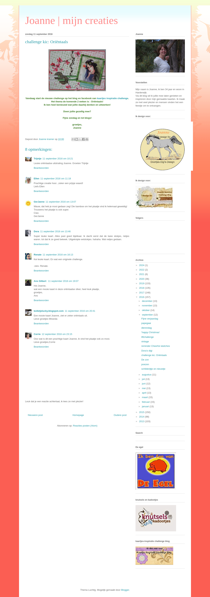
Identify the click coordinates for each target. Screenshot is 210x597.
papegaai (146, 323)
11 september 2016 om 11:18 (55, 178)
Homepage (78, 415)
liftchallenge (147, 337)
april (144, 392)
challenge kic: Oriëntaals (154, 355)
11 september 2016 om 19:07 (63, 281)
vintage (145, 341)
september (148, 314)
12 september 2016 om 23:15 (57, 334)
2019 (142, 283)
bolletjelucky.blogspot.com (49, 311)
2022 (142, 269)
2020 (142, 279)
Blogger (125, 590)
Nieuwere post (35, 415)
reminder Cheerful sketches (155, 346)
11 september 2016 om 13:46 (55, 231)
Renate (37, 254)
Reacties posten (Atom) (85, 425)
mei (144, 388)
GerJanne (39, 201)
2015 (142, 412)
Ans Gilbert (40, 281)
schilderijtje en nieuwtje (153, 368)
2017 (142, 292)
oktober (146, 310)
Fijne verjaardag (149, 318)
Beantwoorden (41, 168)
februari (146, 402)
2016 (142, 297)
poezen (145, 364)
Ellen (36, 178)
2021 (142, 274)
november (147, 305)
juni (144, 383)
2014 (142, 416)
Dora (36, 231)
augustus (147, 374)
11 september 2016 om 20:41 (80, 311)
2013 (142, 421)
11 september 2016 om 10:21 (58, 158)
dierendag (146, 327)
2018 (142, 288)
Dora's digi (146, 350)
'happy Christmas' (150, 332)
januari (146, 406)
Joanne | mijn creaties (71, 20)
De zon (145, 359)
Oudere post (120, 415)
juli (144, 379)
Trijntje (37, 158)
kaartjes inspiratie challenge (112, 98)
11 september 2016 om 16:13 (58, 254)
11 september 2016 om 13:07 (61, 201)
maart (145, 397)
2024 (142, 265)
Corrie (37, 334)
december (147, 301)
